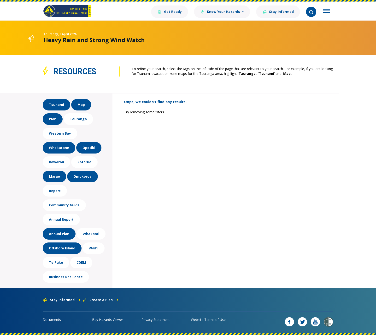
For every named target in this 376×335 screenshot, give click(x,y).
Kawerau (56, 162)
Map (81, 104)
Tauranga (78, 119)
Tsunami (56, 104)
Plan (52, 119)
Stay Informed (278, 11)
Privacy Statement (155, 319)
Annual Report (61, 219)
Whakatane (59, 147)
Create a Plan (101, 299)
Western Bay (60, 133)
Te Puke (56, 262)
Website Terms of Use (208, 319)
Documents (52, 319)
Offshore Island (62, 248)
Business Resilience (66, 277)
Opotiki (88, 147)
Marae (54, 176)
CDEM (81, 262)
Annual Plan (59, 233)
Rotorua (84, 162)
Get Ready (169, 11)
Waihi (93, 248)
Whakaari (91, 233)
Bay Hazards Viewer (107, 319)
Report (55, 190)
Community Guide (64, 205)
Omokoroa (82, 176)
